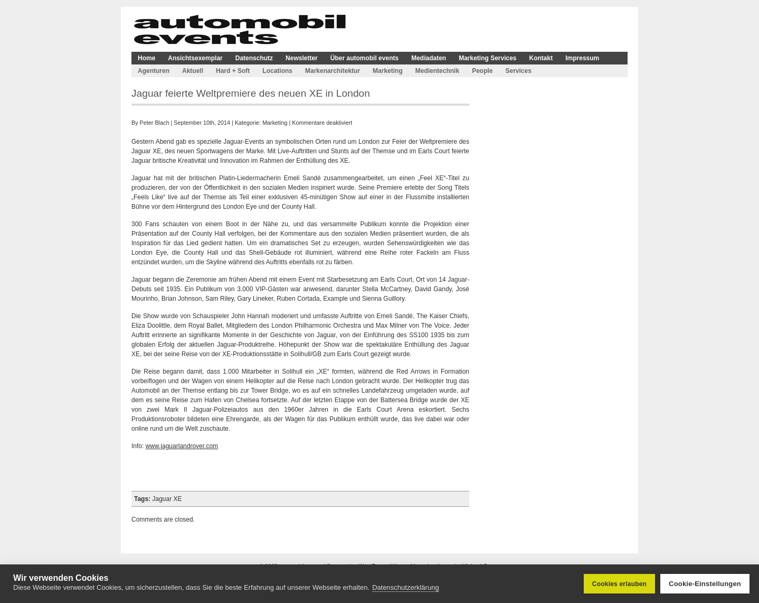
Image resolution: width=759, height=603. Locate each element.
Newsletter (302, 58)
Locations (277, 71)
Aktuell (192, 71)
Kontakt (541, 58)
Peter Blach (154, 122)
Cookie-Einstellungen (705, 584)
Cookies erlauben (619, 584)
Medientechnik (437, 71)
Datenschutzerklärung (405, 587)
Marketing (388, 71)
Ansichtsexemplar (195, 58)
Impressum (582, 58)
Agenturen (153, 71)
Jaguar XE (167, 499)
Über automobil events (364, 58)
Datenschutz (254, 58)
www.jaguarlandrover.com (182, 446)
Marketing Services (487, 58)
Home (146, 58)
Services (518, 71)
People (482, 71)
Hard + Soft (233, 71)
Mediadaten (428, 58)
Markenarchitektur (332, 71)
